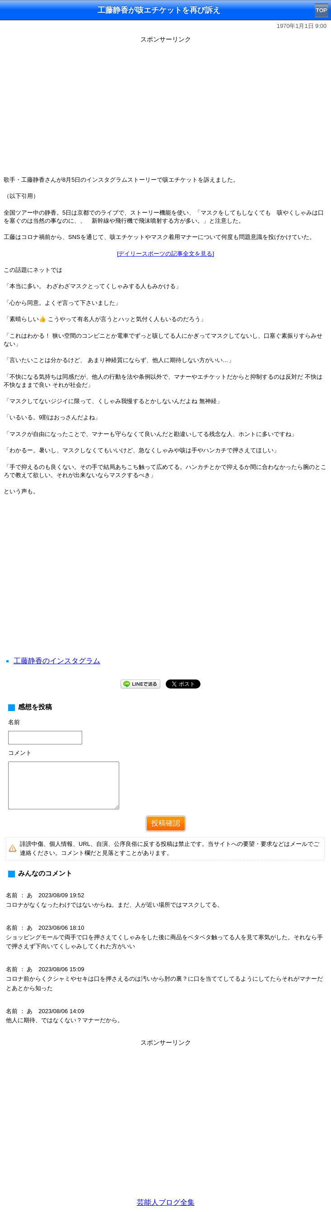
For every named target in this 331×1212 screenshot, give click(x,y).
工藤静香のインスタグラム (57, 661)
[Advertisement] (165, 109)
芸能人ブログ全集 (166, 1202)
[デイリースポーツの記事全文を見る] (165, 253)
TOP (321, 10)
